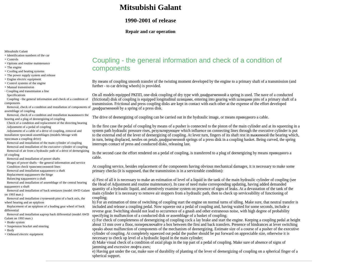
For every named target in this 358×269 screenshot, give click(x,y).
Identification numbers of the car (28, 55)
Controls (12, 59)
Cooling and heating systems (25, 71)
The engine (14, 67)
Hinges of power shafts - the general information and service (46, 162)
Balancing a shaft (26, 178)
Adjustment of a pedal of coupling (29, 127)
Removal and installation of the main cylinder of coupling (44, 143)
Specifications (16, 95)
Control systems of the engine (26, 83)
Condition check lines (33, 166)
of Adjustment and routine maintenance (139, 184)
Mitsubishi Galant (16, 51)
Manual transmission (20, 87)
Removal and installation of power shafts (33, 158)
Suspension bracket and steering (28, 226)
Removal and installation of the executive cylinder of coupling (47, 147)
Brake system (16, 222)
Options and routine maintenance (28, 63)
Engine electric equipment (24, 79)
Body (10, 230)
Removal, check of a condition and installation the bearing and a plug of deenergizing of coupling (46, 117)
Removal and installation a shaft (36, 170)
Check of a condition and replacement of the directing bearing (47, 123)
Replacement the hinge (30, 174)
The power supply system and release (31, 75)
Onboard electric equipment (25, 234)
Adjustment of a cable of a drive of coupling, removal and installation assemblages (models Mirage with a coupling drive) (42, 135)
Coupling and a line (27, 91)
